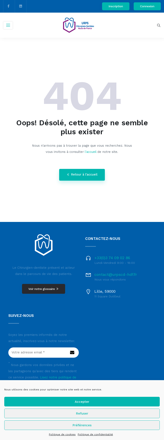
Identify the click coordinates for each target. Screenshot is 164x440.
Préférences (82, 425)
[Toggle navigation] (8, 25)
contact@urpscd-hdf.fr (115, 274)
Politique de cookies (62, 434)
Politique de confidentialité (95, 434)
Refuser (82, 413)
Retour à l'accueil (82, 174)
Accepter (82, 402)
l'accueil (90, 152)
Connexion (147, 6)
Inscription (115, 6)
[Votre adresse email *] (43, 352)
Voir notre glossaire (43, 289)
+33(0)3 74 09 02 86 (112, 257)
